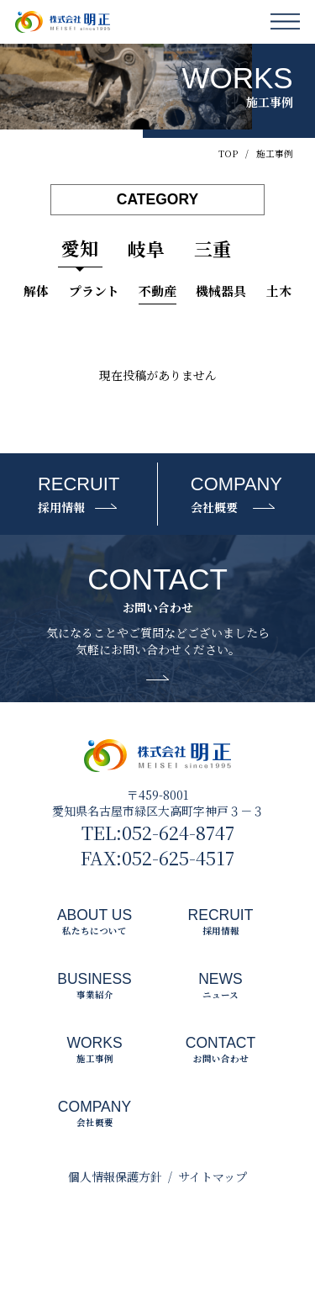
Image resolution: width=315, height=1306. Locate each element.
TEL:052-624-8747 (157, 832)
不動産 (157, 290)
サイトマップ (212, 1176)
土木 (278, 290)
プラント (94, 290)
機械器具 (221, 290)
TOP (228, 153)
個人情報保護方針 (115, 1176)
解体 (36, 290)
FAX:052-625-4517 (157, 857)
